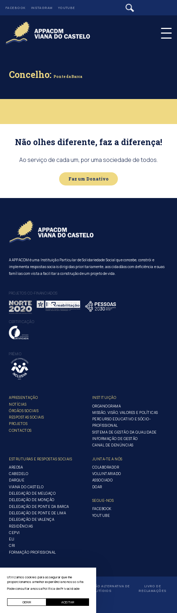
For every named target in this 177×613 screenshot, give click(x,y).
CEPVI (14, 532)
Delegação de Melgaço (32, 493)
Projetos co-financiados (33, 293)
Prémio (15, 353)
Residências (21, 526)
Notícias (17, 404)
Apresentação (23, 397)
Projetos (18, 423)
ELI (12, 539)
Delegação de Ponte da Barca (39, 506)
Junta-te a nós (107, 458)
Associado (102, 480)
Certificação (21, 321)
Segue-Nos (103, 500)
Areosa (16, 467)
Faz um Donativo (88, 179)
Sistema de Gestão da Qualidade (124, 432)
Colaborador (105, 467)
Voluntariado (106, 473)
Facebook (15, 7)
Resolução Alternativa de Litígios (103, 588)
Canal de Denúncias (113, 445)
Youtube (66, 7)
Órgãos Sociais (23, 410)
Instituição (104, 397)
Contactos (20, 430)
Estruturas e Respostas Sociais (40, 458)
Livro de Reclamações (152, 588)
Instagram (42, 7)
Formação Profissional (32, 552)
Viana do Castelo (26, 486)
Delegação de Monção (31, 499)
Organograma (106, 406)
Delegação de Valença (31, 519)
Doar (97, 486)
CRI (12, 545)
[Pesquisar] (129, 8)
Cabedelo (18, 473)
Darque (16, 480)
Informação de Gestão (115, 438)
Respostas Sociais (26, 417)
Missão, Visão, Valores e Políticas (125, 412)
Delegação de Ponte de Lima (37, 512)
